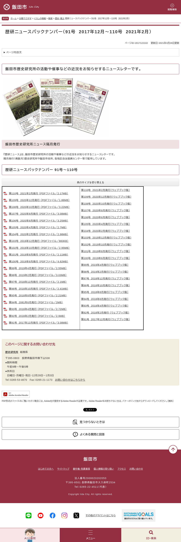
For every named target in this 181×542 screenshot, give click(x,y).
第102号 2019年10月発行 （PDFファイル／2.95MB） (39, 248)
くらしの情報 (40, 18)
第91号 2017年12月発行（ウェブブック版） (105, 319)
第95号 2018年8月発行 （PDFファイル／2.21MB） (38, 295)
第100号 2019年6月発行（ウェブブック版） (105, 258)
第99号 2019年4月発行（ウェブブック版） (105, 264)
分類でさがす (25, 18)
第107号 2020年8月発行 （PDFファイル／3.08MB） (38, 213)
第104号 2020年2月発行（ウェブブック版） (105, 231)
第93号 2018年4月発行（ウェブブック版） (105, 305)
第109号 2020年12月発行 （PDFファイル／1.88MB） (39, 200)
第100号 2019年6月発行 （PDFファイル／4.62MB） (38, 261)
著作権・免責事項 (81, 469)
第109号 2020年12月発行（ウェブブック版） (106, 196)
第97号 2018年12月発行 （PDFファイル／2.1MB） (38, 281)
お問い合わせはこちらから (70, 379)
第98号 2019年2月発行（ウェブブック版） (105, 271)
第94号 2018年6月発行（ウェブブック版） (105, 299)
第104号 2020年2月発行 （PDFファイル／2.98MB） (38, 234)
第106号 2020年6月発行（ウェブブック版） (105, 217)
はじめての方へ (46, 469)
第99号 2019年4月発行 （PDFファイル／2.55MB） (38, 268)
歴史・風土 (60, 18)
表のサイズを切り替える (90, 182)
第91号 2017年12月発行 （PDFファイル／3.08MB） (38, 322)
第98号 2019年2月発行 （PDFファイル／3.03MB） (38, 275)
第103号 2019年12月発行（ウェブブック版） (106, 237)
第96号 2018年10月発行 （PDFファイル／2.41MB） (38, 288)
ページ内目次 (14, 52)
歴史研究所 (11, 352)
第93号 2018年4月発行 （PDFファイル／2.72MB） (38, 309)
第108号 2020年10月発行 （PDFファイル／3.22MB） (39, 207)
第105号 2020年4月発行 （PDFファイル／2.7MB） (38, 227)
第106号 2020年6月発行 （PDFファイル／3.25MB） (38, 220)
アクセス (122, 469)
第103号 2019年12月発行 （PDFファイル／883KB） (38, 241)
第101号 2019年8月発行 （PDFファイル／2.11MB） (38, 254)
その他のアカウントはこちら (101, 515)
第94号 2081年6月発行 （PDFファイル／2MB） (36, 302)
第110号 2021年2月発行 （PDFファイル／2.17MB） (38, 193)
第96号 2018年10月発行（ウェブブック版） (105, 285)
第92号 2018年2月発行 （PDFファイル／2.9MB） (37, 316)
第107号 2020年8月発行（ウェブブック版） (105, 210)
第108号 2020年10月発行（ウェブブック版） (106, 203)
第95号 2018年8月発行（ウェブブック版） (105, 292)
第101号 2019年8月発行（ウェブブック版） (105, 251)
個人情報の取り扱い (104, 469)
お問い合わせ (136, 469)
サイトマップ (63, 469)
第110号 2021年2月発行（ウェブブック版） (105, 190)
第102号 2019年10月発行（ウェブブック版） (106, 244)
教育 (50, 18)
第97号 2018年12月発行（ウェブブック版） (105, 278)
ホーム (14, 18)
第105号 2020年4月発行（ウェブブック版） (105, 224)
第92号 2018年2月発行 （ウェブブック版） (105, 312)
